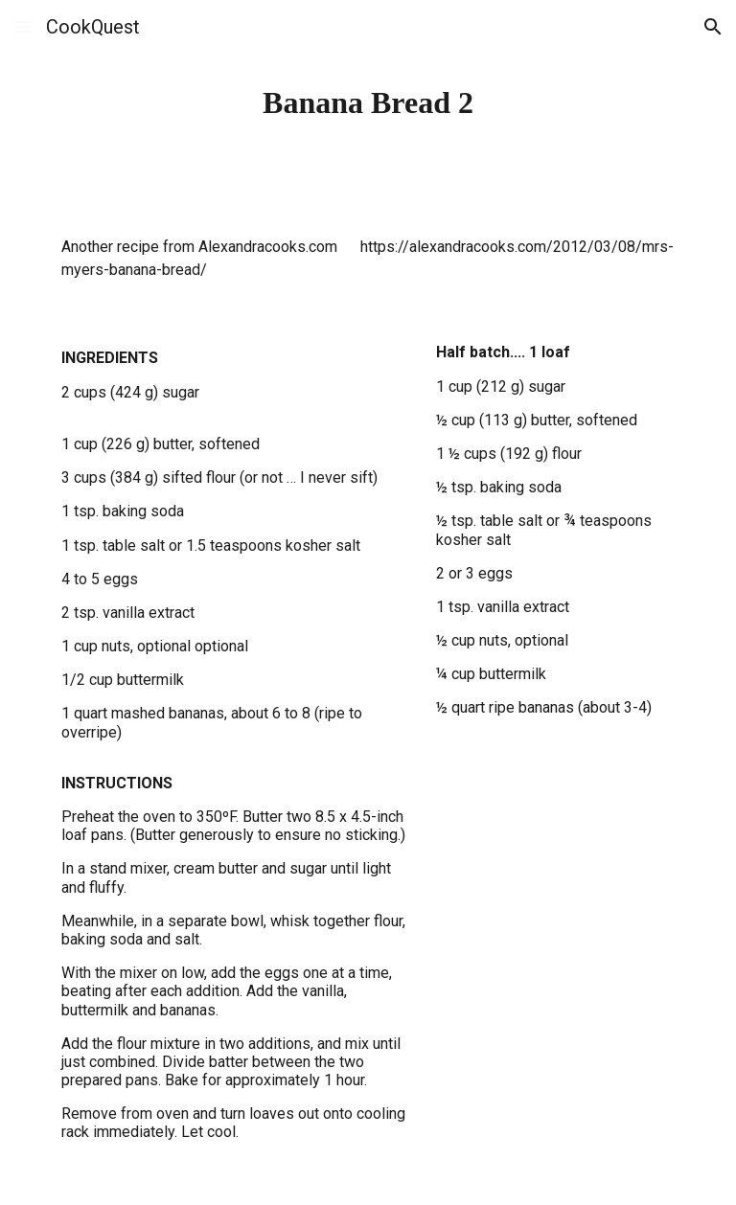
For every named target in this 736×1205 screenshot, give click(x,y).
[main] (367, 102)
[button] (23, 26)
